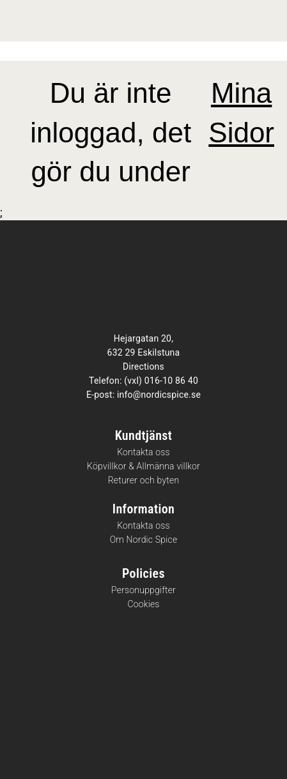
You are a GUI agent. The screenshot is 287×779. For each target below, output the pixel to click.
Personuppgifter (143, 590)
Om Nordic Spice (144, 540)
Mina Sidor (241, 112)
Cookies (143, 604)
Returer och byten (144, 480)
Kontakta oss (143, 452)
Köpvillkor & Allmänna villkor (143, 466)
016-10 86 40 (171, 380)
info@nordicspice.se (159, 395)
